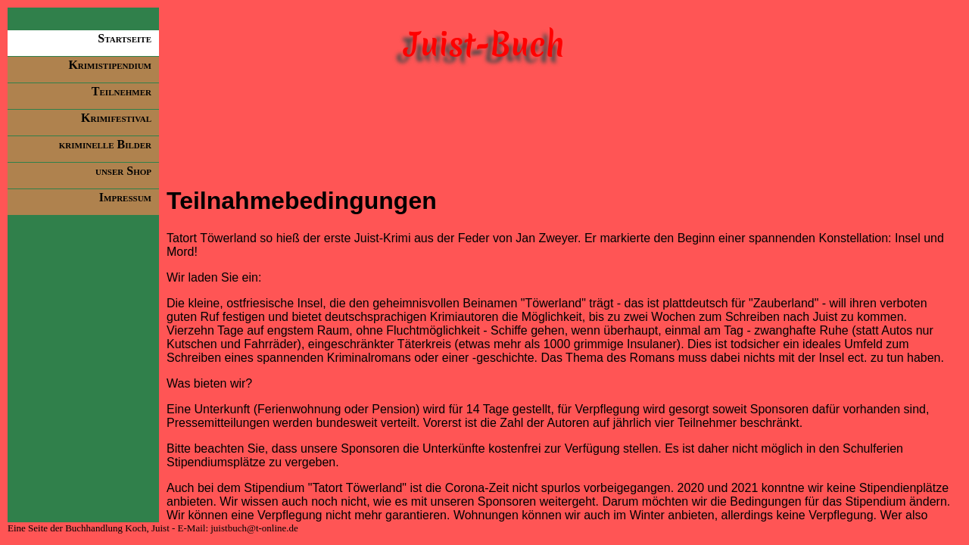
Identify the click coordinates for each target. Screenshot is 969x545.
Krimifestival (116, 117)
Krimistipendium (109, 64)
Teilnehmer (121, 91)
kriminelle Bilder (105, 144)
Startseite (124, 38)
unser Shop (123, 170)
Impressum (125, 197)
